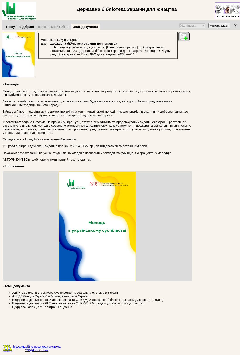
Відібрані (26, 27)
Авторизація (219, 25)
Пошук (11, 27)
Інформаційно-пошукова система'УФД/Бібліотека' (37, 348)
